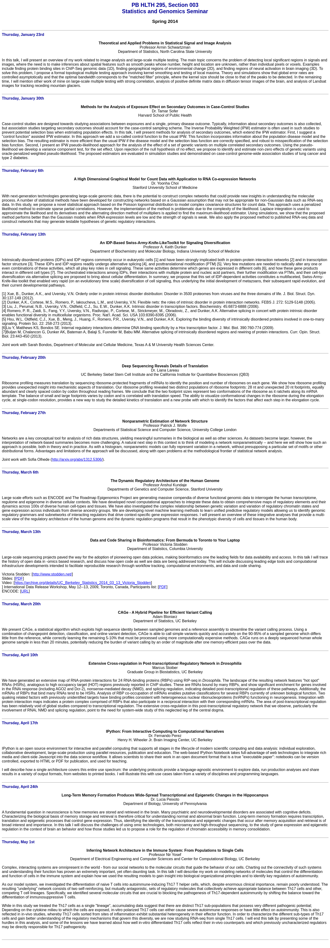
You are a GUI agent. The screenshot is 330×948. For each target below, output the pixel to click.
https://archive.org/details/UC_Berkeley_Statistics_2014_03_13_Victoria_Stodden (83, 583)
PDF (19, 578)
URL (25, 591)
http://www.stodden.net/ (52, 574)
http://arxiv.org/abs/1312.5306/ (77, 459)
